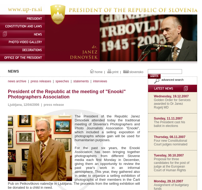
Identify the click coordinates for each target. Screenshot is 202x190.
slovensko (136, 72)
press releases (41, 81)
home (99, 72)
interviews (100, 81)
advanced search (168, 79)
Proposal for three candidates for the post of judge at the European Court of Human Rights (171, 164)
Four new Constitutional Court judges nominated (170, 142)
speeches (62, 81)
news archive (17, 81)
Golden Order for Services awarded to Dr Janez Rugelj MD (172, 103)
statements (81, 81)
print (115, 72)
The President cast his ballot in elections (169, 124)
